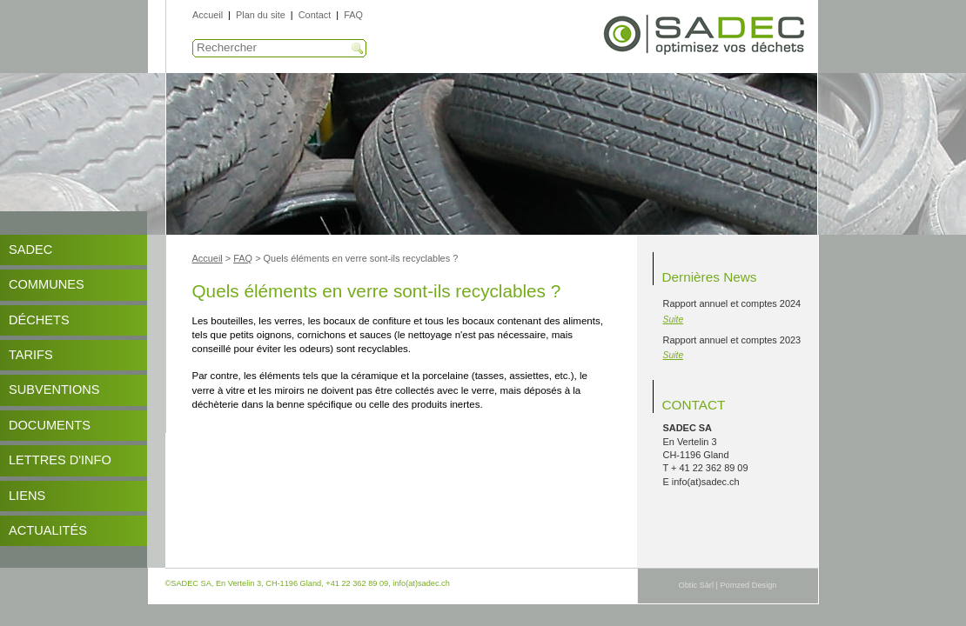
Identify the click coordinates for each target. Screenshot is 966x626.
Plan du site (260, 15)
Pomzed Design (748, 585)
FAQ (353, 15)
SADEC (30, 249)
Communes (46, 284)
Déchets (39, 320)
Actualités (48, 530)
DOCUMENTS (50, 425)
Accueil (207, 15)
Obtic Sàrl (696, 585)
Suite (673, 319)
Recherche (357, 48)
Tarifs (31, 355)
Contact (315, 15)
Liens (27, 496)
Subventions (54, 389)
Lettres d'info (60, 460)
